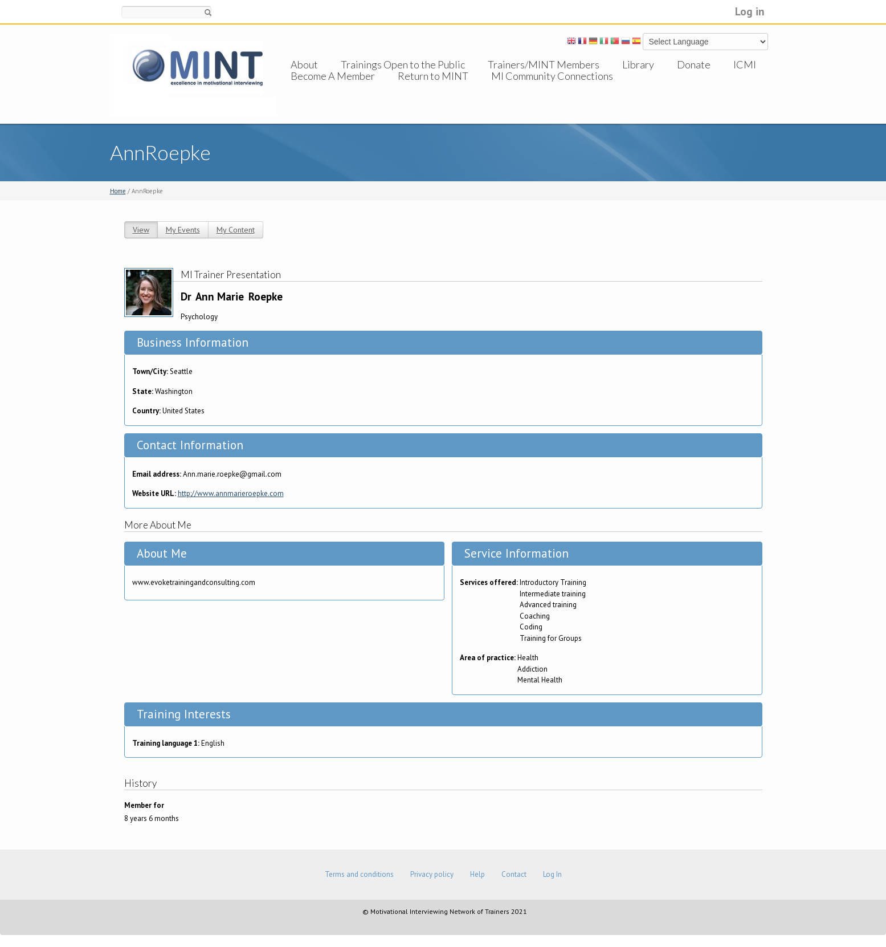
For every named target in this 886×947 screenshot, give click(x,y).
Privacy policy (432, 874)
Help (477, 874)
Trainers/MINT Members (543, 64)
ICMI (744, 64)
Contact (513, 874)
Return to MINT (433, 87)
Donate (694, 64)
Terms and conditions (359, 874)
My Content (236, 230)
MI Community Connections (552, 87)
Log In (552, 874)
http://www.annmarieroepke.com (231, 493)
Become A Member (333, 87)
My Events (183, 230)
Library (638, 64)
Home (118, 191)
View (141, 230)
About (304, 64)
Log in (750, 11)
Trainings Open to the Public (403, 64)
